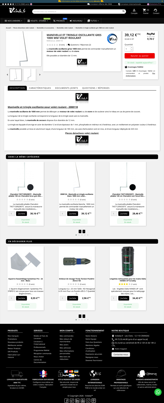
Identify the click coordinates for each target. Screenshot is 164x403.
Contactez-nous (121, 354)
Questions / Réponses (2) (79, 45)
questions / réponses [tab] (96, 88)
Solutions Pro (154, 4)
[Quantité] (127, 48)
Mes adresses (65, 348)
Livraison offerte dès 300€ (99, 4)
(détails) (97, 1)
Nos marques (13, 336)
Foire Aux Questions (94, 342)
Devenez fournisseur (94, 360)
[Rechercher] (79, 11)
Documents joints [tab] (66, 88)
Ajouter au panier (140, 55)
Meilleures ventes (15, 345)
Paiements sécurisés (94, 354)
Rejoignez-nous (92, 357)
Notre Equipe (91, 339)
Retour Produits (14, 348)
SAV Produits (13, 351)
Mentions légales (92, 345)
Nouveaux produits (15, 342)
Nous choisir (39, 356)
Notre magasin (119, 349)
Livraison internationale (129, 4)
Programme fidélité (41, 350)
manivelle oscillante (19, 111)
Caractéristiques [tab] (40, 88)
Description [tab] (17, 88)
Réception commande (42, 353)
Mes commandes (66, 336)
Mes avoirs (64, 344)
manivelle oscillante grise (60, 49)
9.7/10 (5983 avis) (17, 4)
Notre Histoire (91, 336)
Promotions (12, 339)
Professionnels (40, 347)
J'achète (21, 213)
